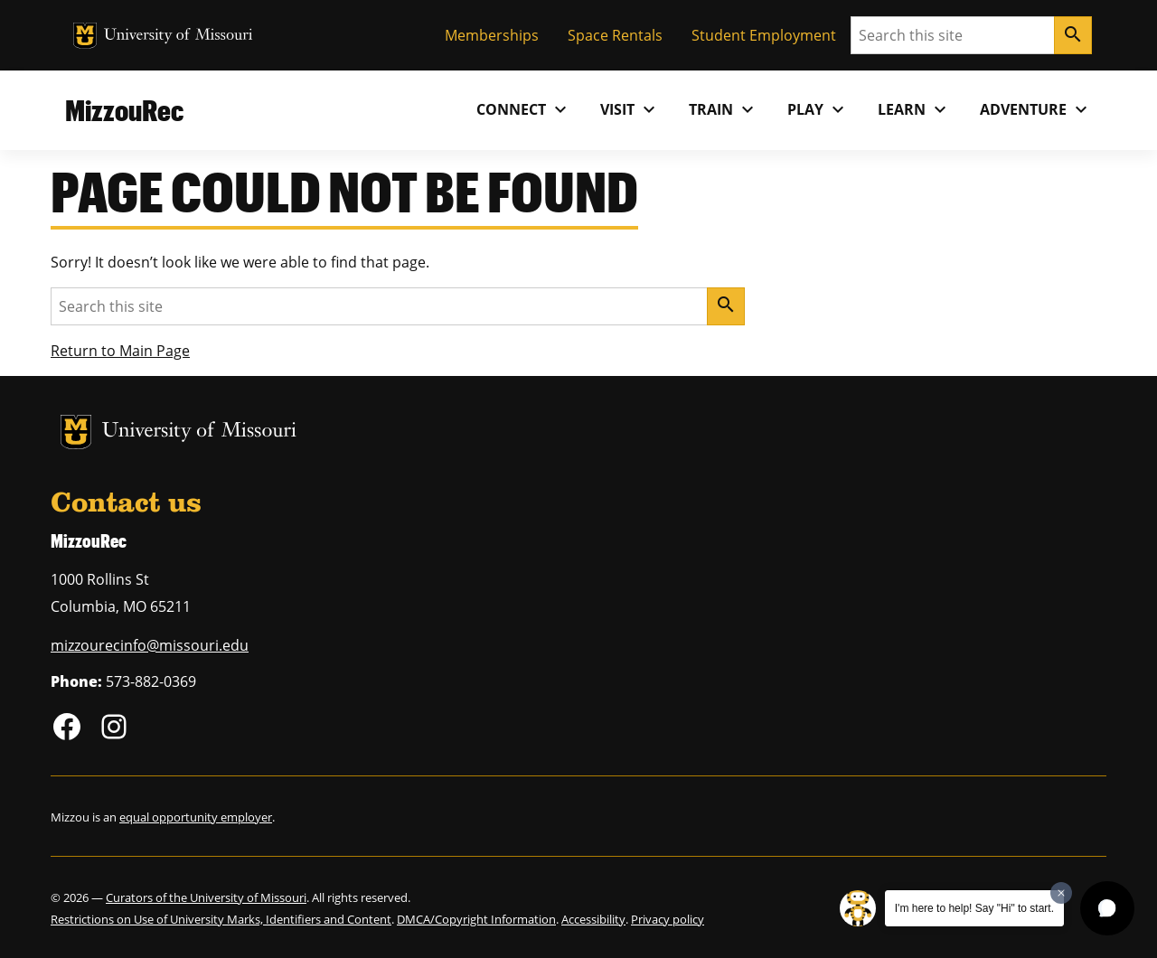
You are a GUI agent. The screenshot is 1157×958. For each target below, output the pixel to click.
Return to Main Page (120, 351)
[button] (1107, 908)
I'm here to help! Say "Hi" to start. (974, 908)
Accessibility (593, 919)
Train (723, 109)
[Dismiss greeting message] (1061, 893)
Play (818, 109)
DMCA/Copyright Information (476, 919)
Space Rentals (615, 35)
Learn (914, 109)
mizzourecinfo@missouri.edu (150, 645)
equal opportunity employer (195, 817)
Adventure (1036, 109)
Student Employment (763, 35)
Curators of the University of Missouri (206, 897)
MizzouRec (124, 110)
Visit (630, 109)
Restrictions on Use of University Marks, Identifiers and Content (221, 919)
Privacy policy (667, 919)
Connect (523, 109)
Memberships (492, 35)
